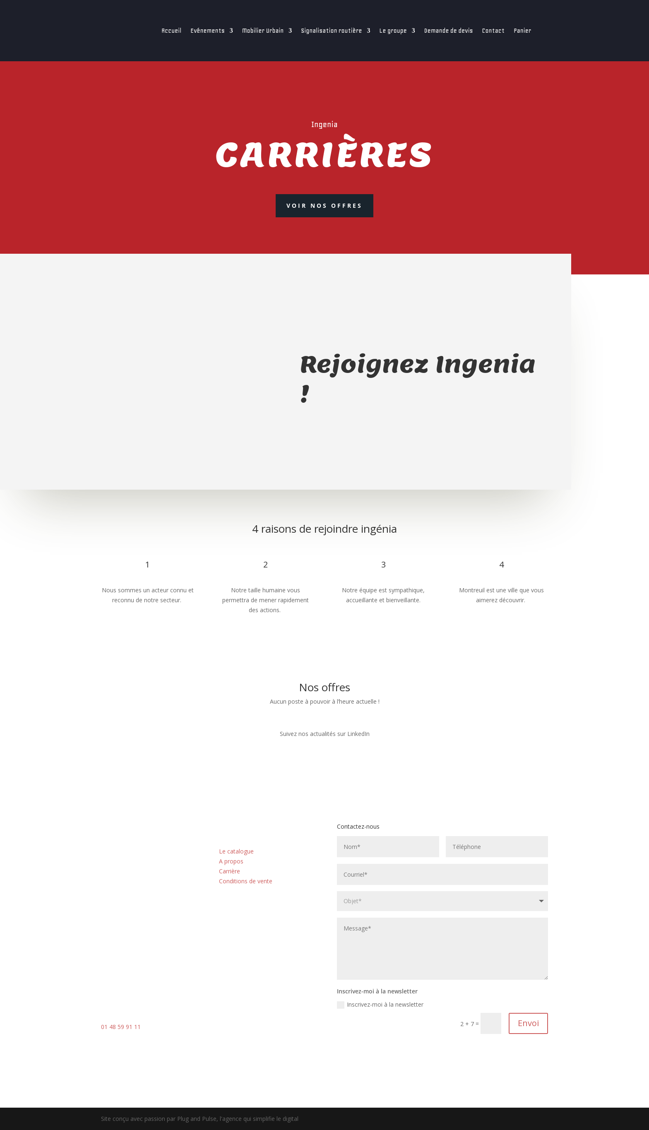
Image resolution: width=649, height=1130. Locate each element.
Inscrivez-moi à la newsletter (380, 1004)
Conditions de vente (245, 881)
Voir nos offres (324, 205)
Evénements (207, 30)
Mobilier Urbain (263, 30)
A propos (231, 861)
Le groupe (393, 30)
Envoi (528, 1023)
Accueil (171, 30)
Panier (522, 30)
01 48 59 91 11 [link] (121, 1027)
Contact (493, 30)
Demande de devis (448, 30)
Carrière (229, 871)
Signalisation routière (331, 30)
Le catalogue (236, 851)
